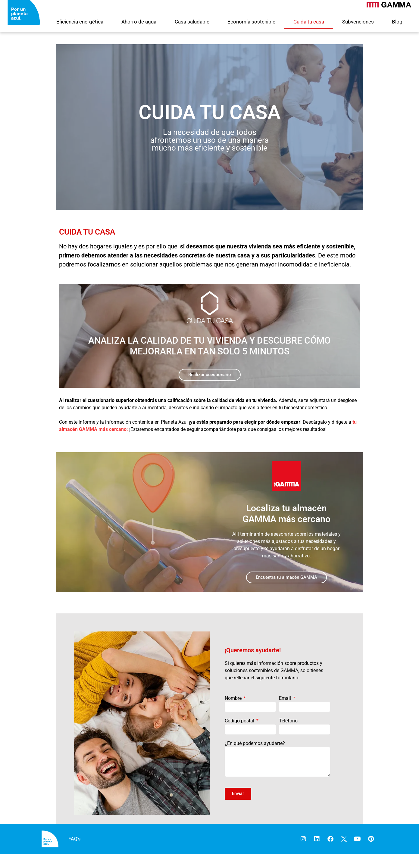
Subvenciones (358, 22)
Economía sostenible (251, 22)
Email (285, 698)
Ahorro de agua (138, 22)
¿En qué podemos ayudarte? (255, 743)
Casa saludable (192, 22)
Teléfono (288, 721)
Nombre (234, 698)
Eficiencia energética (79, 22)
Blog (397, 22)
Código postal (240, 721)
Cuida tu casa (308, 22)
